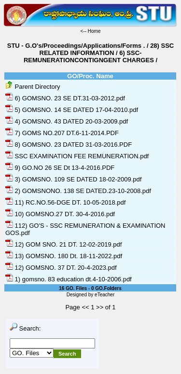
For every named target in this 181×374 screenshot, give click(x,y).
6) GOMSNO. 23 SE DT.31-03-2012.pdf (65, 98)
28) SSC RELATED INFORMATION (107, 49)
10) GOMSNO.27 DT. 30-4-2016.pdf (60, 214)
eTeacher (104, 294)
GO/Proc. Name (90, 76)
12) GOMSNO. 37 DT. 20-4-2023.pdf (61, 267)
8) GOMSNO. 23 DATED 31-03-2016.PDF (68, 144)
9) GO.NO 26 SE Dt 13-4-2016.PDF (59, 167)
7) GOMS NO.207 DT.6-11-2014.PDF (62, 133)
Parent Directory (32, 86)
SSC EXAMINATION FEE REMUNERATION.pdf (77, 156)
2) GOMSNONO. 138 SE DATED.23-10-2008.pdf (78, 190)
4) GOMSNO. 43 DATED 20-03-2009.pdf (66, 121)
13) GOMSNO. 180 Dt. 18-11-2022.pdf (63, 256)
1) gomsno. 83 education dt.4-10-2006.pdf (68, 279)
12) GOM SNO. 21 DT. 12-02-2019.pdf (63, 244)
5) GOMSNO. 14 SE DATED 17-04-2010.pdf (71, 109)
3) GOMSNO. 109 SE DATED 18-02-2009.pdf (73, 179)
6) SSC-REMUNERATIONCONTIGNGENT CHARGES (89, 56)
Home (94, 31)
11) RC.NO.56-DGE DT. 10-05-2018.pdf (65, 202)
